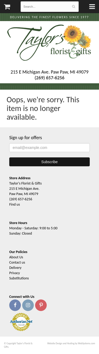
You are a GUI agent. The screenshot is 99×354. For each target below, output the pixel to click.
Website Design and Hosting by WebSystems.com (71, 343)
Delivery (15, 267)
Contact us (17, 262)
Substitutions (19, 278)
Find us (14, 204)
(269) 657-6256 (20, 199)
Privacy (14, 273)
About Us (16, 257)
